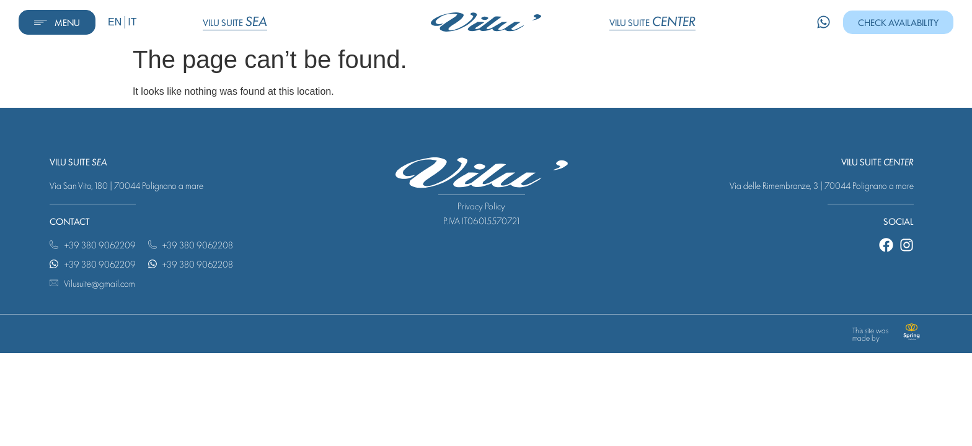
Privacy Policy (481, 209)
